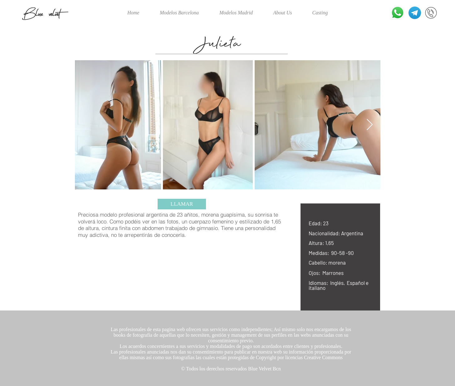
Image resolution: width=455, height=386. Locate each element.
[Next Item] (369, 125)
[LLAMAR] (182, 204)
